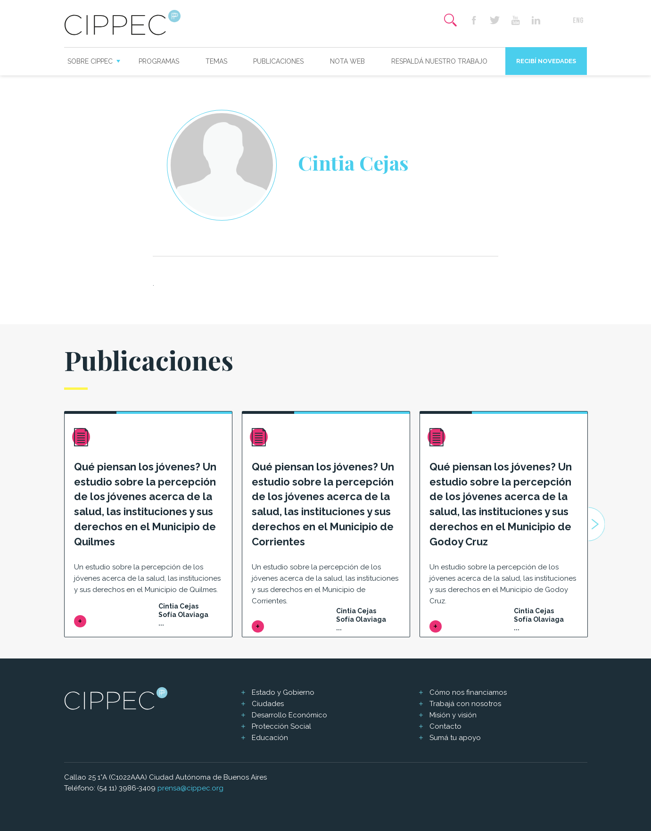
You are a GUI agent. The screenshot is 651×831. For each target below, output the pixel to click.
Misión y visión (453, 715)
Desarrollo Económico (289, 715)
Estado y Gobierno (283, 692)
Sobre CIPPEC (90, 61)
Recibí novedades (546, 61)
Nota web (347, 61)
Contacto (445, 726)
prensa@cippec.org (190, 788)
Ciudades (268, 703)
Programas (159, 61)
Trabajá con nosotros (465, 703)
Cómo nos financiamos (468, 692)
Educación (270, 737)
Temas (216, 61)
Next (596, 524)
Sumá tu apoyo (455, 737)
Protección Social (281, 726)
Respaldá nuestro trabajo (439, 61)
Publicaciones (278, 61)
